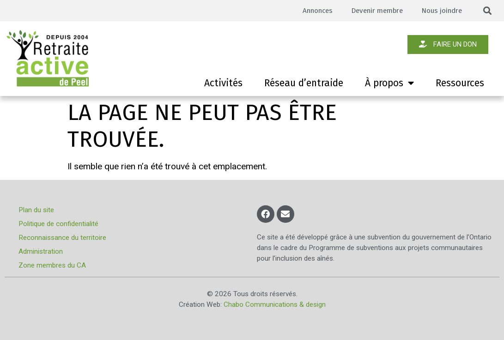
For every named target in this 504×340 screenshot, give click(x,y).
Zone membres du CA (52, 265)
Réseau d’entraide (303, 83)
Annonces (315, 10)
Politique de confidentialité (58, 224)
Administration (40, 251)
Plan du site (36, 210)
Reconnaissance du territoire (62, 237)
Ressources (460, 83)
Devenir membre (375, 10)
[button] (487, 10)
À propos (389, 83)
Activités (223, 83)
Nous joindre (441, 10)
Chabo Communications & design (275, 304)
